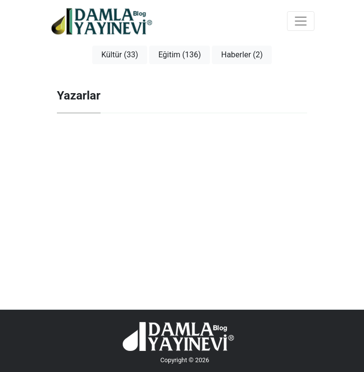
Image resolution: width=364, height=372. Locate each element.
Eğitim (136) (179, 54)
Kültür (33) (119, 54)
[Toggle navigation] (300, 21)
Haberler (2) (242, 54)
